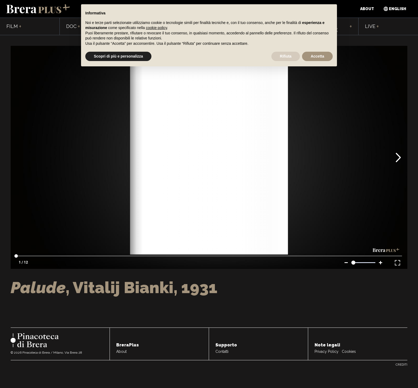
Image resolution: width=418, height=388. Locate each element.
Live (372, 26)
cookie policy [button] (156, 28)
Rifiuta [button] (286, 56)
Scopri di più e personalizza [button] (118, 56)
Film (13, 26)
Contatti (221, 351)
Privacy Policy (327, 351)
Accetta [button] (317, 56)
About (367, 9)
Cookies (349, 351)
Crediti (401, 364)
